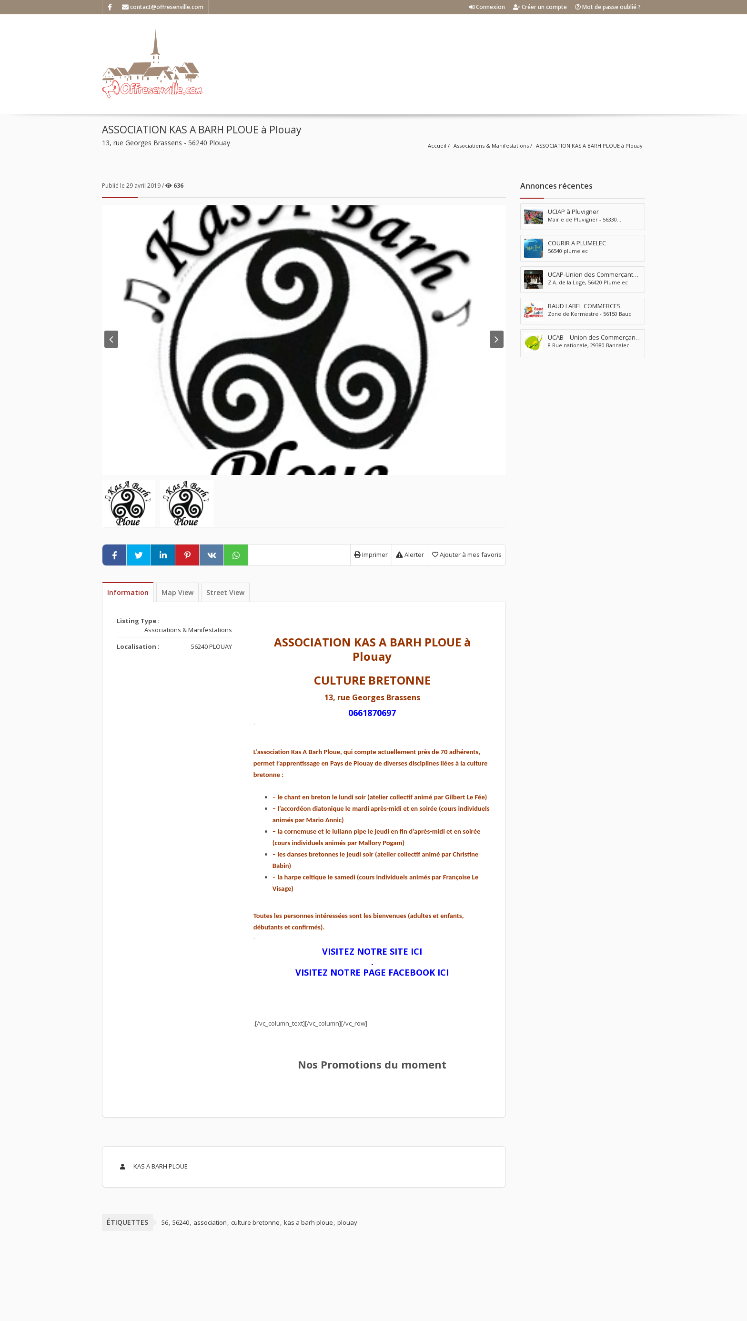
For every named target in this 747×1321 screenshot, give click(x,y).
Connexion (487, 7)
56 (165, 1222)
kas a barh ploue (308, 1222)
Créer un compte (540, 7)
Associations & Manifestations (491, 145)
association (210, 1222)
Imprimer (371, 554)
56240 (180, 1222)
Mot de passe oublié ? (608, 7)
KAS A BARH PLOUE (152, 1166)
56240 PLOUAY (211, 646)
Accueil (437, 145)
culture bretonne (255, 1222)
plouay (347, 1222)
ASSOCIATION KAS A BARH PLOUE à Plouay (589, 145)
